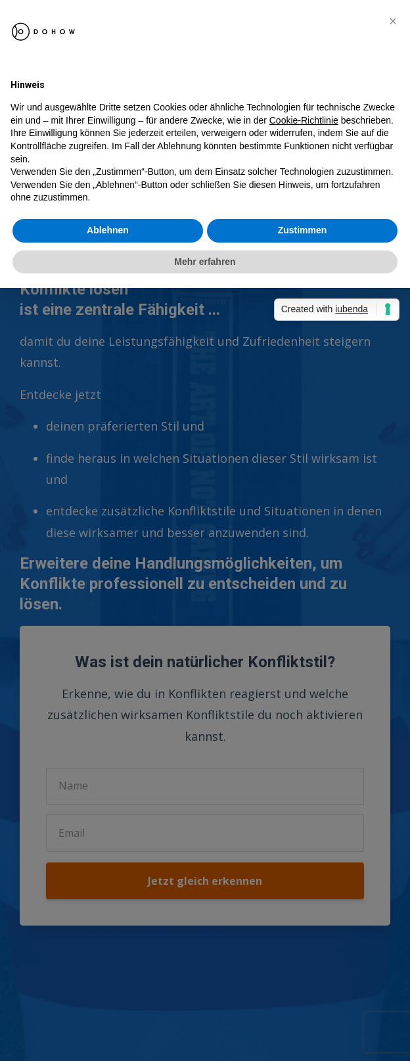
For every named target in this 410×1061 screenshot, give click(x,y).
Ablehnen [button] (108, 230)
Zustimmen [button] (302, 230)
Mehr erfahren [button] (204, 261)
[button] (392, 21)
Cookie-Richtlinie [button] (303, 120)
